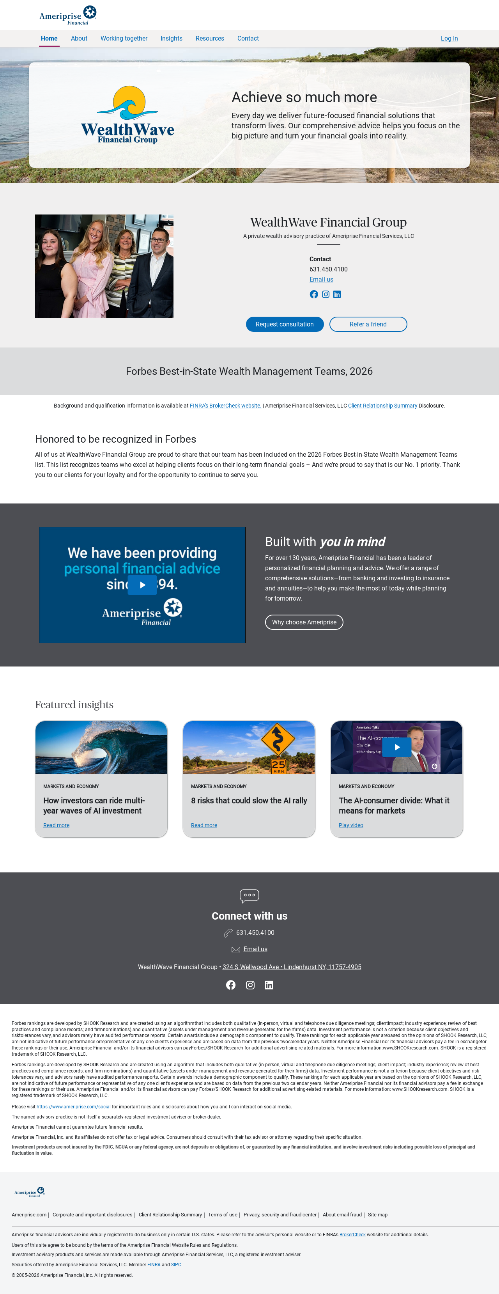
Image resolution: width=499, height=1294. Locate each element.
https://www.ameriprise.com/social (74, 1107)
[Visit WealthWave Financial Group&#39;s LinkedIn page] (269, 985)
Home (49, 38)
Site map (378, 1215)
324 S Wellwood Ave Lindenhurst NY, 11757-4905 (292, 967)
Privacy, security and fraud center (280, 1215)
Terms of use (222, 1215)
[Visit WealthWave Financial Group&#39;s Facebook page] (232, 985)
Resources (210, 38)
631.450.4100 (329, 269)
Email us (321, 279)
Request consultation (285, 324)
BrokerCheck (353, 1234)
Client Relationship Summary (383, 405)
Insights (171, 38)
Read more (56, 825)
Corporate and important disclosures (93, 1215)
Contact (248, 38)
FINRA (154, 1264)
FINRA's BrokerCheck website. (226, 405)
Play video (351, 825)
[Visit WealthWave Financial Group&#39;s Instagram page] (251, 985)
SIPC (176, 1264)
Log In (449, 38)
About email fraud (342, 1215)
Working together (124, 38)
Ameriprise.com (29, 1215)
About (79, 38)
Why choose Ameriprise (304, 622)
